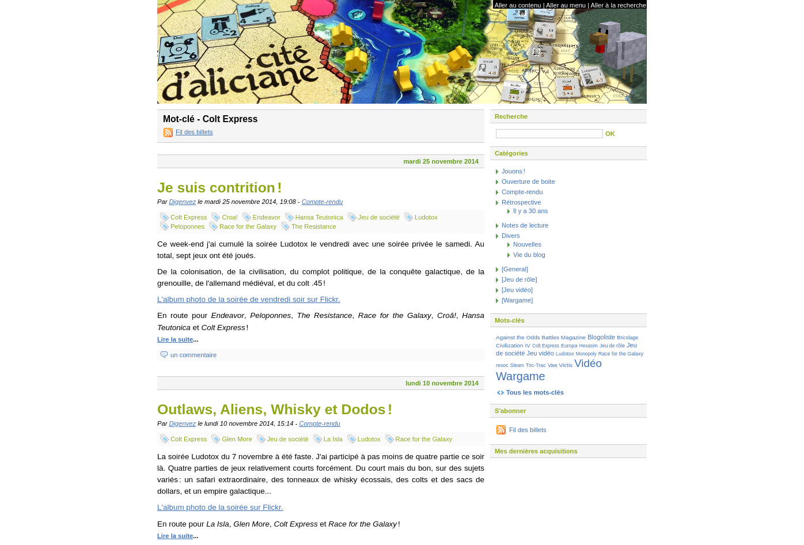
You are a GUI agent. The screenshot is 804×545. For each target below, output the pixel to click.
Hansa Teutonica (319, 217)
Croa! (229, 217)
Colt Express (188, 217)
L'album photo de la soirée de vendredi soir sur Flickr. (248, 299)
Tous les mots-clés (535, 392)
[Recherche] (549, 133)
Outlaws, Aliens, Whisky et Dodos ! (274, 409)
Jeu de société (379, 217)
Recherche (511, 116)
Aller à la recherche (618, 5)
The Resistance (313, 226)
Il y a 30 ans (530, 210)
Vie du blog (529, 254)
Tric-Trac (536, 365)
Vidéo (588, 363)
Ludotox (426, 217)
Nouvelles (527, 244)
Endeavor (266, 217)
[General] (515, 269)
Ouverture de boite (528, 181)
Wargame (520, 376)
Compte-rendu (322, 201)
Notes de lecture (525, 225)
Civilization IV (513, 345)
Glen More (237, 439)
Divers (511, 235)
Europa (569, 346)
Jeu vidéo (540, 353)
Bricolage (627, 337)
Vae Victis (560, 365)
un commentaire (193, 354)
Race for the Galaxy (247, 226)
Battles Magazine (564, 337)
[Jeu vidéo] (517, 289)
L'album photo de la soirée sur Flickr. (220, 507)
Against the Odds (518, 337)
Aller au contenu (518, 5)
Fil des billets (194, 131)
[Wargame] (517, 300)
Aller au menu (566, 5)
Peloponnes (187, 226)
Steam (517, 365)
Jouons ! (513, 171)
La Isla (333, 439)
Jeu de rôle (612, 346)
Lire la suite (175, 339)
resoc (502, 365)
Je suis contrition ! (219, 187)
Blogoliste (601, 337)
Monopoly (586, 354)
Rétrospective (521, 202)
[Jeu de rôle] (519, 279)
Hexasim (588, 346)
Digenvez (182, 201)
